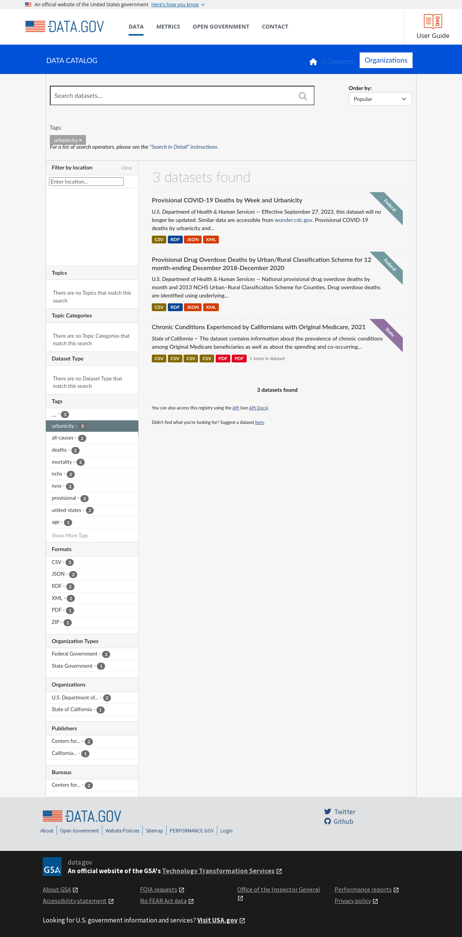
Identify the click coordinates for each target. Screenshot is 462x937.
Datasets (341, 61)
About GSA (57, 889)
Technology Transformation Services (218, 871)
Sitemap (154, 830)
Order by (359, 88)
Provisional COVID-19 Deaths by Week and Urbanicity (227, 200)
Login (226, 830)
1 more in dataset (267, 358)
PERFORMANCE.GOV (192, 830)
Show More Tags (70, 535)
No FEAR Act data (163, 901)
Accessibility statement (75, 901)
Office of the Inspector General (278, 889)
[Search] (303, 96)
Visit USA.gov (217, 920)
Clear (126, 168)
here (259, 422)
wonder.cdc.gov (293, 219)
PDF (222, 358)
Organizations (386, 60)
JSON (193, 240)
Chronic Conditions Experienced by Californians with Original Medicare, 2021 (259, 326)
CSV (159, 240)
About (46, 830)
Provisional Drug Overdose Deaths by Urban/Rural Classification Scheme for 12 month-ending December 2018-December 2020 (261, 263)
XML (211, 240)
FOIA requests (158, 889)
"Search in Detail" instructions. (184, 146)
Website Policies (122, 830)
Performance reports (363, 889)
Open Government (79, 830)
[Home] (64, 26)
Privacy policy (353, 901)
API (236, 407)
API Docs (258, 407)
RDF (175, 240)
